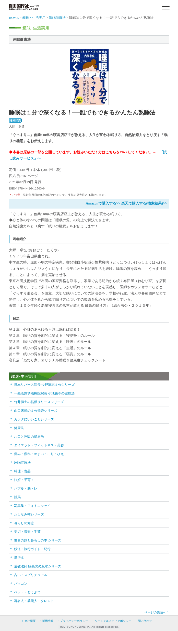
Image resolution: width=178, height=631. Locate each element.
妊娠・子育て (24, 480)
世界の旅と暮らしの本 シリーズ (37, 540)
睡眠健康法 (57, 18)
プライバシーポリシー (74, 620)
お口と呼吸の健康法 (29, 436)
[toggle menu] (166, 6)
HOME (14, 18)
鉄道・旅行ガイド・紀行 (32, 549)
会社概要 (30, 620)
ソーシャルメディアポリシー (113, 620)
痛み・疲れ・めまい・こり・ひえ (39, 454)
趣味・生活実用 (33, 18)
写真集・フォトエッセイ (32, 506)
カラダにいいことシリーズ (34, 419)
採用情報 (47, 620)
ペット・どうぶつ (27, 592)
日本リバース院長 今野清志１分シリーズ (44, 385)
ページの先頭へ (155, 612)
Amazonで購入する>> (103, 203)
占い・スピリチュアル (30, 575)
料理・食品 (22, 471)
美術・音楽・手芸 (27, 532)
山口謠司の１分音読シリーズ (35, 411)
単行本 (19, 558)
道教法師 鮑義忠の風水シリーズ (37, 566)
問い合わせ (145, 620)
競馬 (17, 497)
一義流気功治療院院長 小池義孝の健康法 (44, 393)
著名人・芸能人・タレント (34, 601)
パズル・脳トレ (25, 488)
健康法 (19, 428)
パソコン (20, 583)
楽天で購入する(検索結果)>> (144, 203)
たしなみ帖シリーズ (29, 514)
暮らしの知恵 (24, 523)
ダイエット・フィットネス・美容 (39, 445)
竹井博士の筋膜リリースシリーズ (39, 402)
